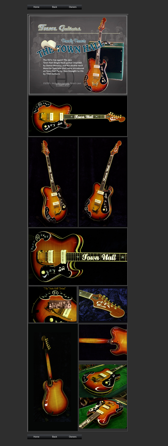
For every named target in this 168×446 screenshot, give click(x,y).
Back (54, 7)
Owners (72, 7)
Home (36, 7)
